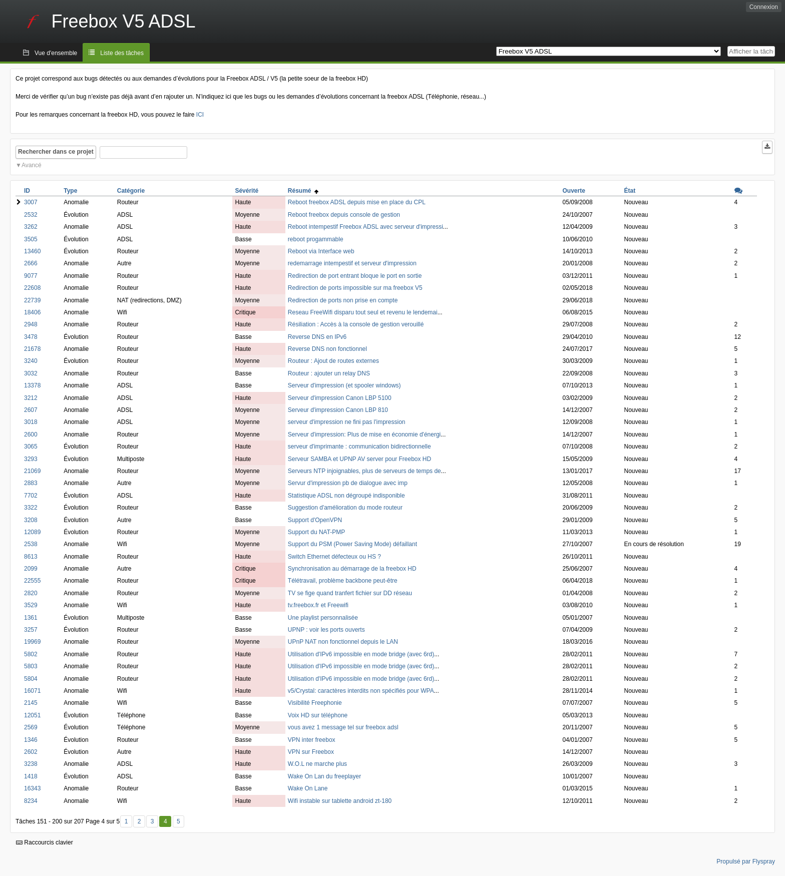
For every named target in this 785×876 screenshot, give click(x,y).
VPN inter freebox (311, 739)
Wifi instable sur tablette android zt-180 (339, 800)
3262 (31, 226)
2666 (31, 263)
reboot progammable (315, 239)
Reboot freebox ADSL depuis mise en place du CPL (357, 202)
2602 (31, 751)
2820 (31, 593)
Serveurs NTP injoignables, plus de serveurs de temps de (364, 471)
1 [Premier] (126, 821)
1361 (31, 617)
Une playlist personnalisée (323, 617)
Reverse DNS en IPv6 (317, 336)
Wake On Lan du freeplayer (324, 776)
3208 (31, 520)
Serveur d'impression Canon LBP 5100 (339, 397)
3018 (31, 421)
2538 (31, 544)
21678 (32, 348)
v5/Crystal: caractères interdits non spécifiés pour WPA (361, 690)
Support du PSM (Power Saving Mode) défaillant (352, 544)
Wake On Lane (308, 788)
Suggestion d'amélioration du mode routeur (345, 507)
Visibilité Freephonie (315, 702)
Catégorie (131, 190)
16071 (32, 690)
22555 (32, 580)
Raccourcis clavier (44, 842)
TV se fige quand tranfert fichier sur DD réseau (350, 593)
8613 (31, 556)
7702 (31, 495)
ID (27, 190)
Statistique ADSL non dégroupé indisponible (346, 495)
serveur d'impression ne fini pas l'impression (347, 421)
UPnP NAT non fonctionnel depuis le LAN (343, 641)
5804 (31, 678)
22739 (32, 300)
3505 (31, 239)
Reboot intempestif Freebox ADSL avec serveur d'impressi (365, 226)
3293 (31, 459)
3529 (31, 605)
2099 (31, 568)
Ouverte (574, 190)
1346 (31, 739)
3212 (31, 397)
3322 (31, 507)
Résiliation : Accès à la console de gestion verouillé (356, 324)
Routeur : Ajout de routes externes (333, 360)
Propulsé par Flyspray (745, 861)
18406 (32, 312)
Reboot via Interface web (321, 251)
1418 (31, 776)
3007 (31, 202)
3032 (31, 373)
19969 (32, 641)
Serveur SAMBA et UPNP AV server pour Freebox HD (359, 459)
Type (70, 190)
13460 (32, 251)
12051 (32, 715)
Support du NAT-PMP (316, 532)
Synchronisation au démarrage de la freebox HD (352, 568)
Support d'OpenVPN (315, 520)
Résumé (303, 190)
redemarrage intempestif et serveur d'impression (352, 263)
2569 (31, 727)
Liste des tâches (122, 53)
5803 (31, 666)
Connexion (763, 7)
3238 (31, 763)
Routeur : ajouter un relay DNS (329, 373)
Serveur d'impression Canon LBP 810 (338, 409)
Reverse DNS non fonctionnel (327, 348)
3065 (31, 446)
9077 (31, 275)
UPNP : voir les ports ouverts (326, 629)
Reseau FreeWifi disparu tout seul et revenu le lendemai (363, 312)
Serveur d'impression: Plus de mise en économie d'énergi (364, 434)
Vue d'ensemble (56, 53)
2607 (31, 409)
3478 (31, 336)
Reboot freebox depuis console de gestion (344, 214)
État (629, 190)
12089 (32, 532)
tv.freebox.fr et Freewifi (318, 605)
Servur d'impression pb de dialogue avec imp (348, 483)
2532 (31, 214)
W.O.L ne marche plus (317, 763)
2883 (31, 483)
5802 (31, 654)
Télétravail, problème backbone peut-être (343, 580)
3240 (31, 360)
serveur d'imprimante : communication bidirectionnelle (359, 446)
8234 (31, 800)
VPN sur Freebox (311, 751)
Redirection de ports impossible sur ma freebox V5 (355, 287)
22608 (32, 287)
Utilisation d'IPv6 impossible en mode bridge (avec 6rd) (361, 654)
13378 (32, 385)
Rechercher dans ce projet (56, 151)
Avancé (32, 165)
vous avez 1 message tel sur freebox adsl (343, 727)
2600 (31, 434)
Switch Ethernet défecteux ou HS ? (334, 556)
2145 (31, 702)
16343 (32, 788)
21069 (32, 471)
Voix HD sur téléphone (317, 715)
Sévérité (246, 190)
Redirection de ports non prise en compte (343, 300)
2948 (31, 324)
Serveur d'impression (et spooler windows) (344, 385)
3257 (31, 629)
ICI (200, 114)
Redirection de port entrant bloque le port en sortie (355, 275)
